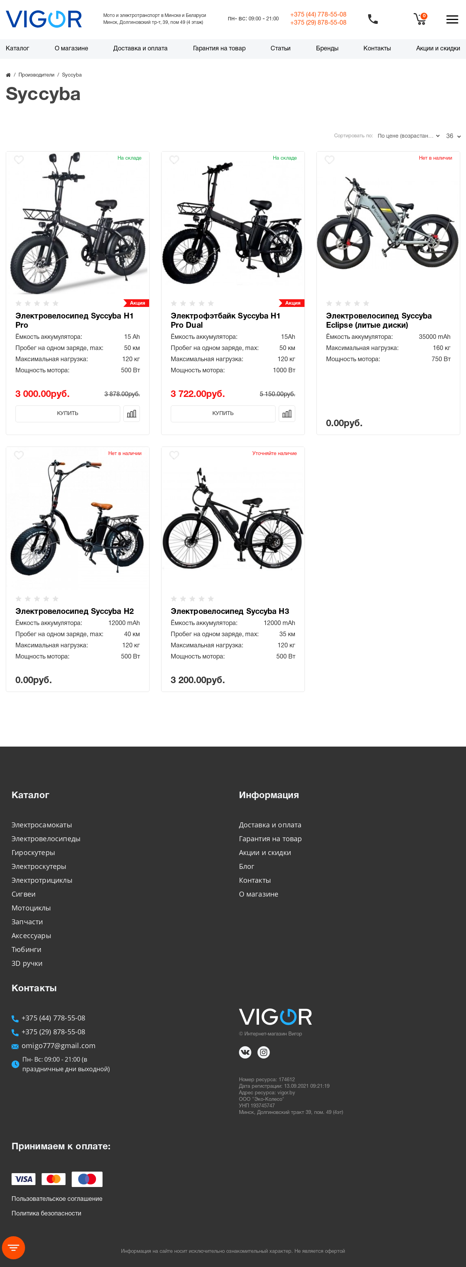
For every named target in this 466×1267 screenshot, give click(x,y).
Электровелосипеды (46, 838)
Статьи (281, 49)
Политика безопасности (46, 1214)
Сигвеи (23, 894)
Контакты (377, 49)
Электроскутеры (39, 866)
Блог (247, 866)
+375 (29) (318, 23)
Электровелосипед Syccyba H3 (230, 611)
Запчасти (27, 921)
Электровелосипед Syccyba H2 (74, 611)
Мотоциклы (31, 907)
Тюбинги (26, 949)
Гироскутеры (33, 852)
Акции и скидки (438, 49)
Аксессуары (31, 935)
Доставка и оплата (140, 49)
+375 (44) (318, 15)
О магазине (71, 49)
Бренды (327, 49)
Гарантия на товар (219, 49)
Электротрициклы (42, 880)
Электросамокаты (42, 824)
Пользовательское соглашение (57, 1199)
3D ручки (27, 963)
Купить (67, 413)
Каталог (17, 49)
